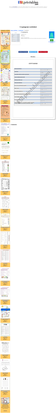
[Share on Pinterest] (43, 52)
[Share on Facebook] (23, 52)
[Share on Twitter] (33, 52)
